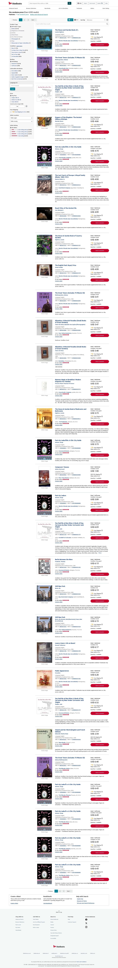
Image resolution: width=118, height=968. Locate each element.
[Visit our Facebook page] (86, 919)
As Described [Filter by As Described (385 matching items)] (15, 56)
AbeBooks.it (54, 953)
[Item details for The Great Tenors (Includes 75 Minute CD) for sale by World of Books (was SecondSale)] (44, 302)
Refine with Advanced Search (39, 14)
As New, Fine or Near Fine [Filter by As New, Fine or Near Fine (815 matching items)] (19, 50)
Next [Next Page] (33, 20)
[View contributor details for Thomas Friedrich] (60, 561)
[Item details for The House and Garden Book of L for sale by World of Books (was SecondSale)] (44, 39)
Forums (52, 927)
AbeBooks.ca (75, 953)
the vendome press (23, 14)
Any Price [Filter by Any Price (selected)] (13, 95)
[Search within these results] (72, 24)
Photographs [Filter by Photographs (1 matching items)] (15, 39)
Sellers (92, 8)
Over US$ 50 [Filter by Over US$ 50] (14, 101)
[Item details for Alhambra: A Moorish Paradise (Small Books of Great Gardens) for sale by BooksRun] (44, 353)
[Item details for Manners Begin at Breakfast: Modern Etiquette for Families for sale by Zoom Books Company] (44, 386)
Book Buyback (36, 924)
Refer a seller (36, 927)
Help (106, 3)
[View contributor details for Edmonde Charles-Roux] (61, 733)
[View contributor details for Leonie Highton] (59, 32)
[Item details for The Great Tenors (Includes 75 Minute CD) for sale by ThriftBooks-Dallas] (44, 767)
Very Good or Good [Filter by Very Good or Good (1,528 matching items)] (17, 52)
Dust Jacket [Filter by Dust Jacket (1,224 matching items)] (16, 75)
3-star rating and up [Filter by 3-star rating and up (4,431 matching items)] (22, 131)
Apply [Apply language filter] (12, 89)
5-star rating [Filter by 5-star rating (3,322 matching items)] (20, 135)
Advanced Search (13, 8)
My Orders (18, 927)
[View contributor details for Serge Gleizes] (59, 149)
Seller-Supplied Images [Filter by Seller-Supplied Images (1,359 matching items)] (19, 77)
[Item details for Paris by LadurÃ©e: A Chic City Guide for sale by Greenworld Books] (44, 449)
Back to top (59, 912)
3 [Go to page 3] (28, 20)
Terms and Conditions (81, 961)
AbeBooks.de (37, 953)
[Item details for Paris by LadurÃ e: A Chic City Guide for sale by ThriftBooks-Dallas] (44, 874)
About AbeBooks (54, 919)
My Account (92, 3)
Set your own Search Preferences (85, 903)
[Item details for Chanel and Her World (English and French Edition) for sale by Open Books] (44, 739)
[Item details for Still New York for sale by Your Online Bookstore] (44, 624)
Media (51, 922)
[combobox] (48, 3)
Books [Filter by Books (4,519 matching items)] (14, 28)
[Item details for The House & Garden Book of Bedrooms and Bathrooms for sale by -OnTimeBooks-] (44, 418)
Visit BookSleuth (47, 903)
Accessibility (53, 938)
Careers (52, 924)
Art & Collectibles (63, 8)
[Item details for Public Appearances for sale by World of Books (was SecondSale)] (44, 679)
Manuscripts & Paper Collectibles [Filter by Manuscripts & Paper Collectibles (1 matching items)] (20, 43)
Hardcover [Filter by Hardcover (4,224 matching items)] (15, 63)
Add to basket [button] (100, 45)
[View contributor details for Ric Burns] (58, 588)
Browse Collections (31, 8)
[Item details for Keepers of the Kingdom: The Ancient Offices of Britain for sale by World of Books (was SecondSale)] (44, 121)
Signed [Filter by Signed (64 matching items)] (14, 72)
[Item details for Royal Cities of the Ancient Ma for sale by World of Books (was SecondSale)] (44, 213)
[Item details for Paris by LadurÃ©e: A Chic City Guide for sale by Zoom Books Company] (44, 156)
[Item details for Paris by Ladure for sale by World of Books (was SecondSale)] (44, 505)
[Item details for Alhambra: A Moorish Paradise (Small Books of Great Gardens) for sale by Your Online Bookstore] (44, 327)
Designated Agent (54, 935)
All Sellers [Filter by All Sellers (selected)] (14, 127)
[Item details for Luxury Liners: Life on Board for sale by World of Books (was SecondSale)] (44, 652)
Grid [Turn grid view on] (76, 20)
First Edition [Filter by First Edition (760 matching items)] (15, 70)
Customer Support (72, 922)
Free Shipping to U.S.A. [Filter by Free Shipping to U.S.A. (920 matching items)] (19, 112)
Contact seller (58, 45)
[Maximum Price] (22, 106)
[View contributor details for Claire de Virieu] (59, 324)
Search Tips (80, 898)
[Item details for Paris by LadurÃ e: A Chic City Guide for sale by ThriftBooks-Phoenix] (44, 793)
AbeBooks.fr (46, 953)
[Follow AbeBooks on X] (86, 923)
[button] (107, 24)
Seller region (14, 118)
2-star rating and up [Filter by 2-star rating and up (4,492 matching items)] (22, 129)
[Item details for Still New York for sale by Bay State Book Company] (44, 593)
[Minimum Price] (13, 106)
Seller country (14, 121)
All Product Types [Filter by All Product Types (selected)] (15, 26)
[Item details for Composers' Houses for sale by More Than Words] (44, 476)
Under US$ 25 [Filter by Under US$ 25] (14, 97)
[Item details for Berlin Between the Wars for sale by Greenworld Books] (44, 566)
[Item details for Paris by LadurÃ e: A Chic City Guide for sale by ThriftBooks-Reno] (44, 820)
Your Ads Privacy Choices (56, 933)
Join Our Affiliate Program (39, 922)
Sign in (85, 3)
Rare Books (47, 8)
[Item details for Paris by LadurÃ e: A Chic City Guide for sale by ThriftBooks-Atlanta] (44, 847)
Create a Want (14, 903)
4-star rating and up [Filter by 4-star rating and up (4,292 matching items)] (22, 133)
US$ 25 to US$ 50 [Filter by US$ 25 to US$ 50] (15, 99)
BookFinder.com (59, 956)
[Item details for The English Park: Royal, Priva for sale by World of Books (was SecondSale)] (44, 270)
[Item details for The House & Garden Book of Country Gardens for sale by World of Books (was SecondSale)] (44, 245)
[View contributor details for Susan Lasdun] (59, 267)
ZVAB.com (92, 953)
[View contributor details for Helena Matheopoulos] (61, 59)
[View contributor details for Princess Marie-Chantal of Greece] (64, 383)
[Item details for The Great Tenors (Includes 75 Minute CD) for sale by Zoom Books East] (44, 67)
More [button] (100, 553)
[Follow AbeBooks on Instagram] (86, 927)
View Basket (18, 930)
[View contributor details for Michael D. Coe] (59, 210)
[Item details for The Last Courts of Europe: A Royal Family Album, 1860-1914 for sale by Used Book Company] (44, 184)
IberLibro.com (84, 953)
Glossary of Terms (82, 901)
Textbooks (79, 8)
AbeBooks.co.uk (27, 953)
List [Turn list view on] (70, 20)
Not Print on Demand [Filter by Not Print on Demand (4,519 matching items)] (18, 79)
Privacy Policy (53, 930)
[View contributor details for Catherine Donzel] (60, 645)
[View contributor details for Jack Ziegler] (58, 91)
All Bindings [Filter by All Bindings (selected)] (14, 61)
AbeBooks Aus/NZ (64, 953)
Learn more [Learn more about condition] (19, 46)
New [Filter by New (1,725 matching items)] (14, 48)
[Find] (69, 3)
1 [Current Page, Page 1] (20, 20)
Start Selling (106, 8)
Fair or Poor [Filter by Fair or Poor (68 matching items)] (15, 54)
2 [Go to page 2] (24, 20)
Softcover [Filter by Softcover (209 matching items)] (15, 65)
